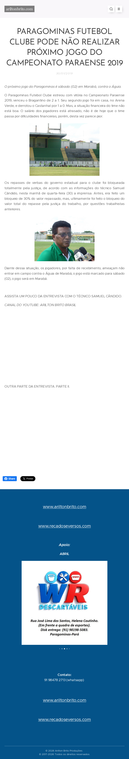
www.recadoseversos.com (64, 526)
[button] (111, 9)
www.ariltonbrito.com (64, 506)
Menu (117, 9)
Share (9, 478)
